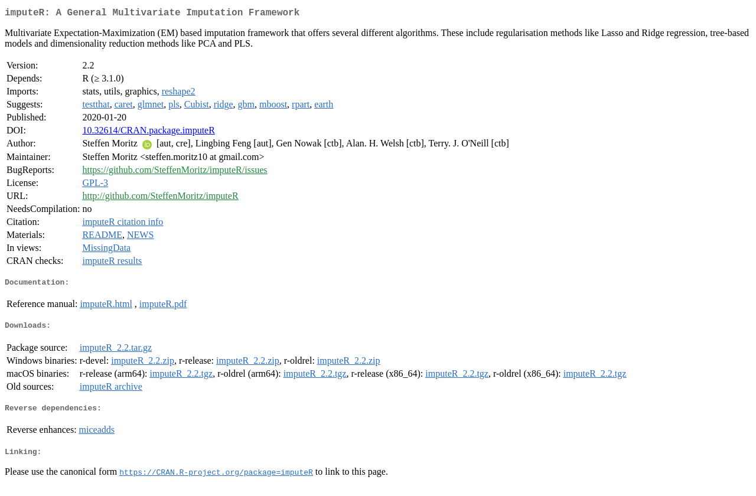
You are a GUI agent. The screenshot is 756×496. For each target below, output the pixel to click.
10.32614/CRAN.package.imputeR (148, 133)
